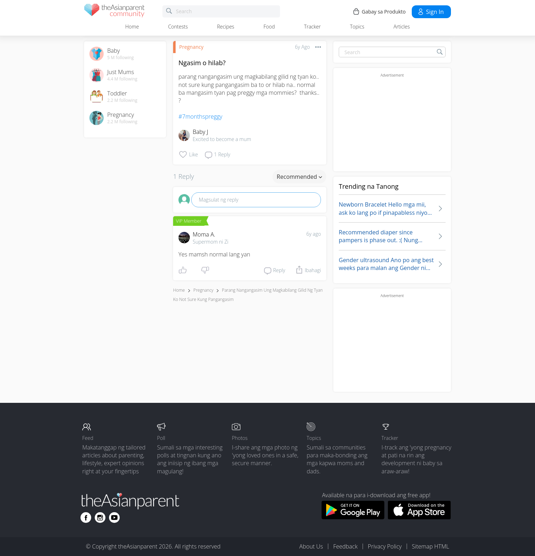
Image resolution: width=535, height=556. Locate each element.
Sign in (430, 12)
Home (132, 26)
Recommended (299, 177)
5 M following (120, 58)
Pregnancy (191, 46)
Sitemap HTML (430, 546)
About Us (311, 546)
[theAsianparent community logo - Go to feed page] (114, 12)
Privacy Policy (385, 546)
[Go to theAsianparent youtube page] (114, 517)
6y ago (313, 233)
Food (269, 26)
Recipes (225, 26)
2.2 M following (122, 100)
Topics (357, 26)
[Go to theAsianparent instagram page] (100, 517)
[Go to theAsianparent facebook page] (85, 517)
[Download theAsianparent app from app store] (419, 517)
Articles (402, 26)
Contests (178, 26)
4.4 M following (122, 79)
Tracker (312, 26)
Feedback (345, 546)
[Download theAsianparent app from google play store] (352, 517)
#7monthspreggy (200, 116)
